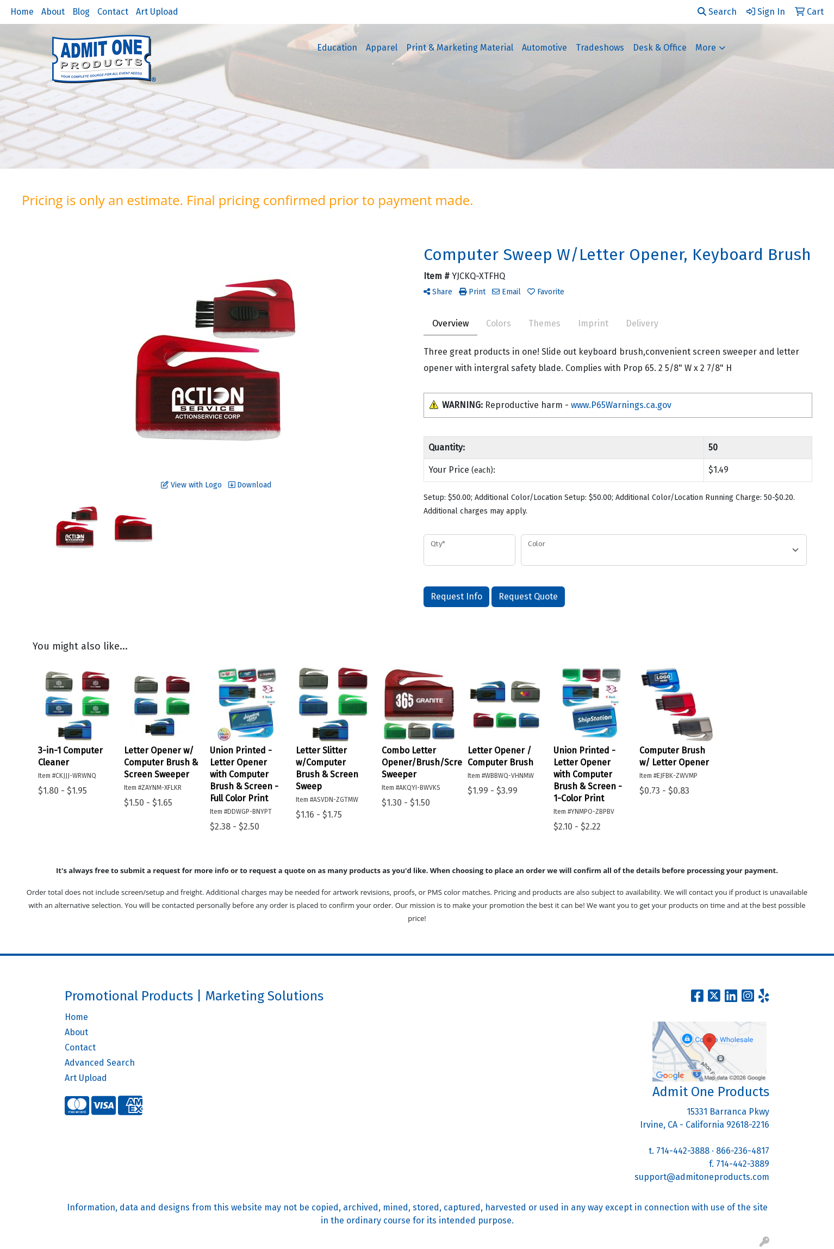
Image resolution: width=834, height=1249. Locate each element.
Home (22, 12)
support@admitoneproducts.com (701, 1177)
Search (717, 12)
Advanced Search (100, 1063)
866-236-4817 (742, 1151)
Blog (81, 12)
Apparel (381, 47)
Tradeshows (600, 47)
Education (337, 47)
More (705, 47)
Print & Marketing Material (459, 47)
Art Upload (157, 12)
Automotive (544, 47)
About (53, 12)
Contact (112, 12)
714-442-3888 (682, 1151)
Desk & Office (660, 47)
